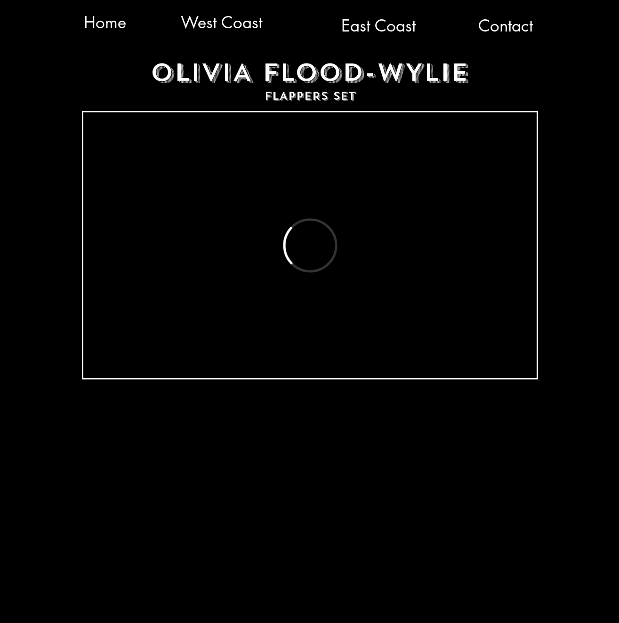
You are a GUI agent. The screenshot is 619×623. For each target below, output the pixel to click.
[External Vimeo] (310, 245)
